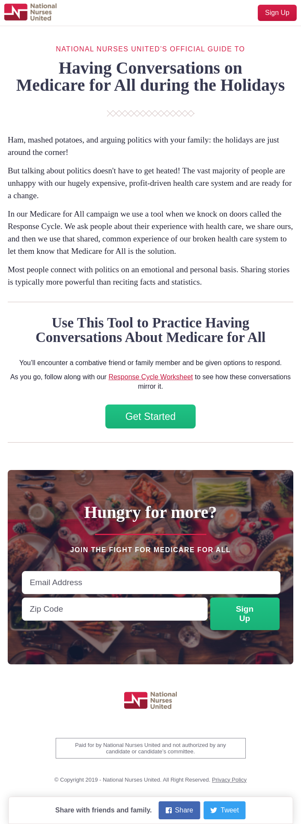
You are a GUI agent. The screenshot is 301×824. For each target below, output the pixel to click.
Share (180, 810)
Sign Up (277, 12)
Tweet (224, 810)
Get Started (150, 416)
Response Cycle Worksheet (150, 377)
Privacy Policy (229, 779)
